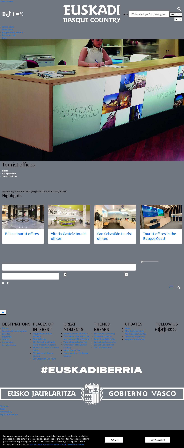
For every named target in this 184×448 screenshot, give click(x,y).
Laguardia (6, 336)
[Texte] (149, 14)
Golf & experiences (103, 347)
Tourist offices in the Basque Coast (159, 236)
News (127, 328)
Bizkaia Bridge (40, 339)
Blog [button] (4, 38)
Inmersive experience (135, 336)
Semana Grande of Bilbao (75, 333)
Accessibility (6, 411)
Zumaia (5, 339)
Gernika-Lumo (9, 345)
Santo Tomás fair (71, 350)
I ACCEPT (114, 439)
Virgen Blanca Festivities (75, 341)
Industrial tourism (103, 336)
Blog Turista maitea (134, 331)
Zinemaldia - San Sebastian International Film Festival (76, 337)
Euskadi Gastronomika (105, 341)
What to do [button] (7, 29)
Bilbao (5, 328)
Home (5, 170)
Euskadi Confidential (104, 344)
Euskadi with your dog (104, 333)
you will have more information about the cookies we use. (57, 444)
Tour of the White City (104, 339)
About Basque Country (135, 333)
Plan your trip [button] (8, 35)
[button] (179, 8)
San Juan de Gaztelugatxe (14, 331)
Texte (126, 14)
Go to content (7, 1)
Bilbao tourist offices (22, 233)
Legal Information (9, 414)
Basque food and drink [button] (12, 32)
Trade (2, 408)
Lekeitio (6, 333)
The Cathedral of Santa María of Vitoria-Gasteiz (44, 343)
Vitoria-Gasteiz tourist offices (69, 236)
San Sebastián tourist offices (114, 236)
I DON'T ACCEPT (157, 439)
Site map (4, 406)
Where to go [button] (8, 26)
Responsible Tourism (135, 339)
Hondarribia (8, 342)
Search (176, 14)
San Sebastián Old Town (44, 358)
